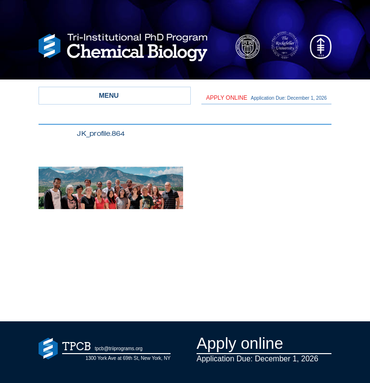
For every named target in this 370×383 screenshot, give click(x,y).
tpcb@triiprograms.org (119, 348)
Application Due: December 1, (266, 97)
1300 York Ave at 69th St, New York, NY (128, 358)
